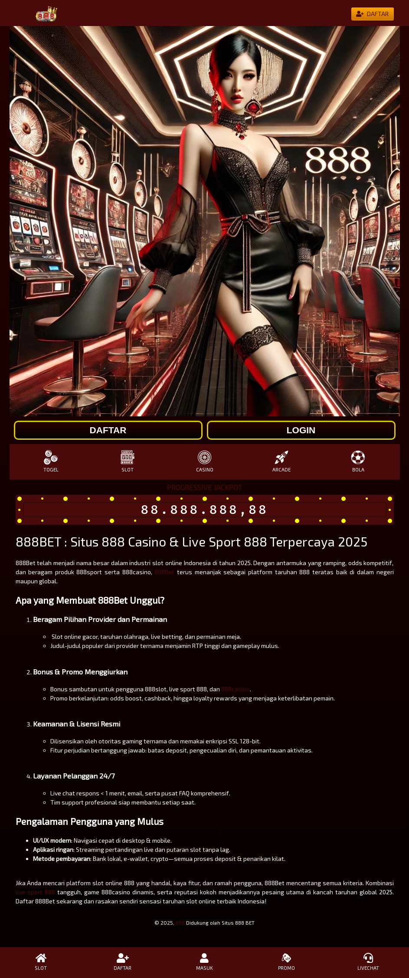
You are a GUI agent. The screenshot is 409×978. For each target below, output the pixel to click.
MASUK (204, 962)
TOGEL (51, 461)
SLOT (127, 461)
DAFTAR (123, 962)
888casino (235, 689)
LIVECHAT (368, 962)
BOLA (358, 461)
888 (180, 922)
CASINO (204, 461)
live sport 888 (35, 892)
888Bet (164, 572)
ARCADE (281, 461)
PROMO (286, 962)
